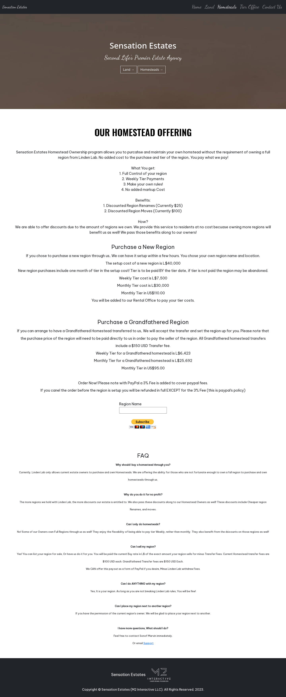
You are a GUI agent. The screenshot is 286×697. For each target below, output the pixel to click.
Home (197, 7)
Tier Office (249, 7)
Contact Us (272, 7)
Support (148, 643)
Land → (128, 69)
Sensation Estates (14, 7)
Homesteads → (151, 69)
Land (209, 7)
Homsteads (227, 7)
